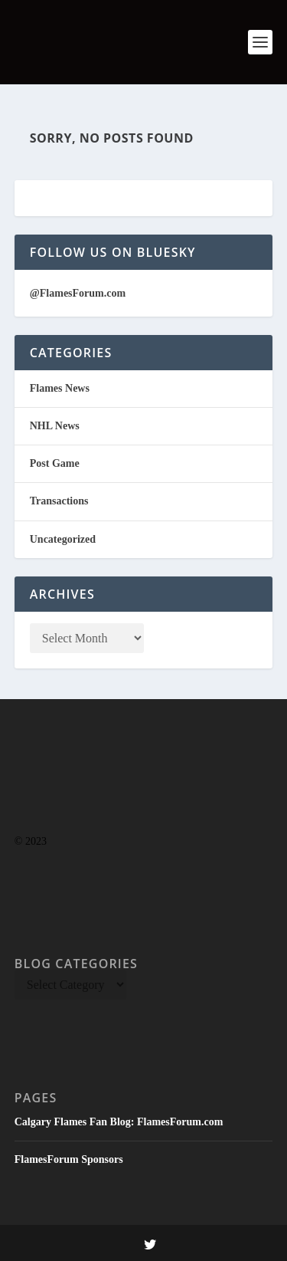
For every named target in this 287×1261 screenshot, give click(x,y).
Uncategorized (63, 539)
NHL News (55, 426)
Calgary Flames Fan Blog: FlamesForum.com (119, 1122)
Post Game (55, 463)
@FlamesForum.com (78, 293)
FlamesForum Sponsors (69, 1159)
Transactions (59, 501)
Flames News (60, 388)
